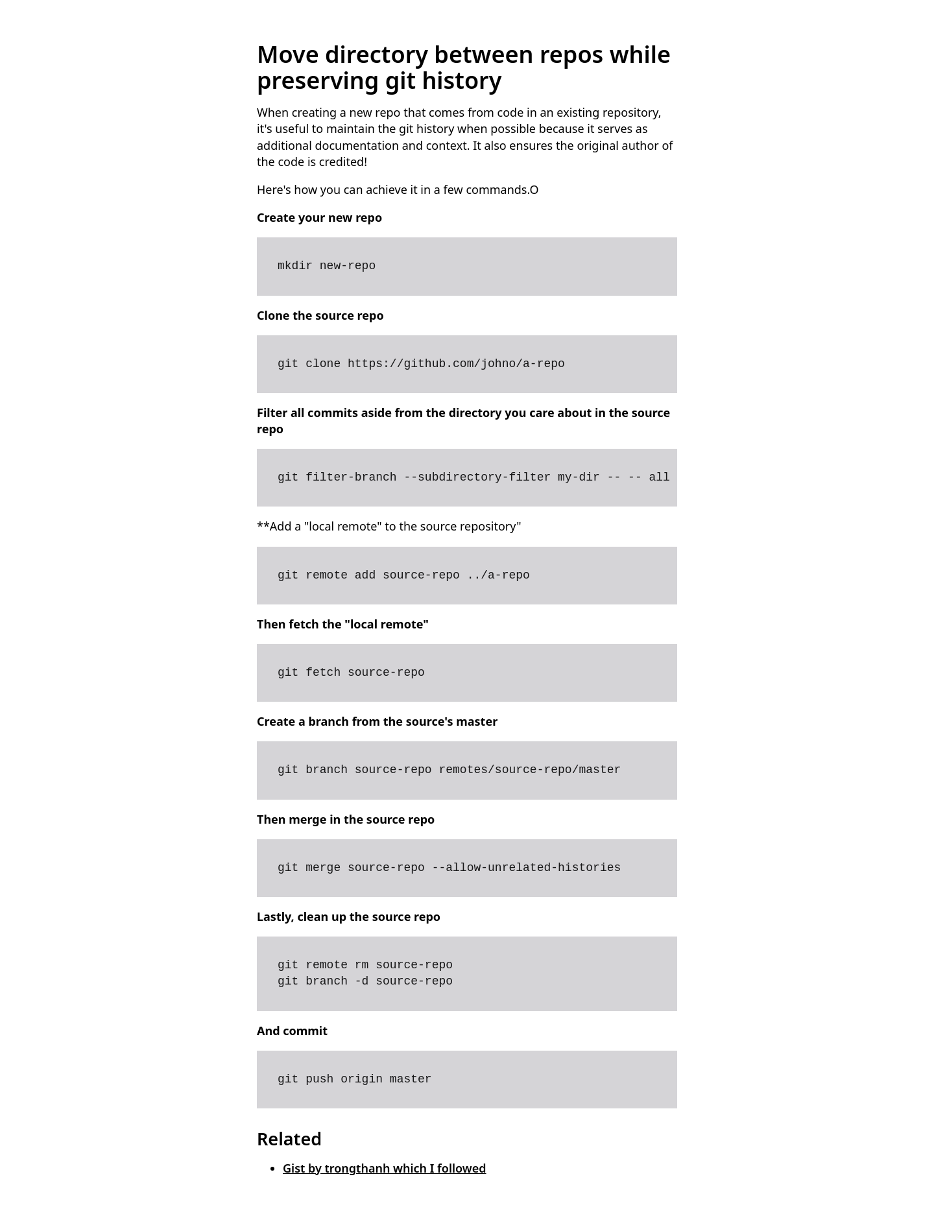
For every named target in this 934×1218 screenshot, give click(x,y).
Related (289, 1139)
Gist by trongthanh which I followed (384, 1168)
